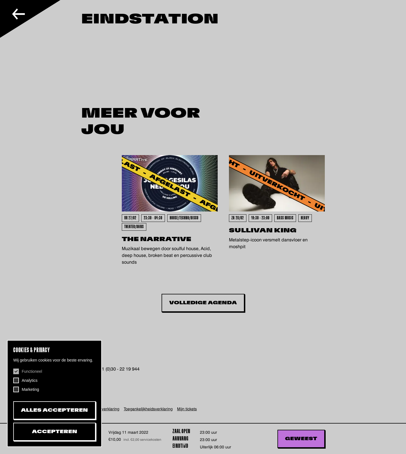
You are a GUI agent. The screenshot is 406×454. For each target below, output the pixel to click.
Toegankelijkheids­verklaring (148, 409)
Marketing (30, 389)
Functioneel (32, 371)
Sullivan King (263, 230)
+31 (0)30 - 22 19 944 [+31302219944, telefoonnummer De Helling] (118, 369)
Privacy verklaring (103, 409)
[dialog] (54, 393)
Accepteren (54, 431)
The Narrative (156, 239)
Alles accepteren (54, 410)
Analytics (29, 380)
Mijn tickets (187, 409)
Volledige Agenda (203, 303)
